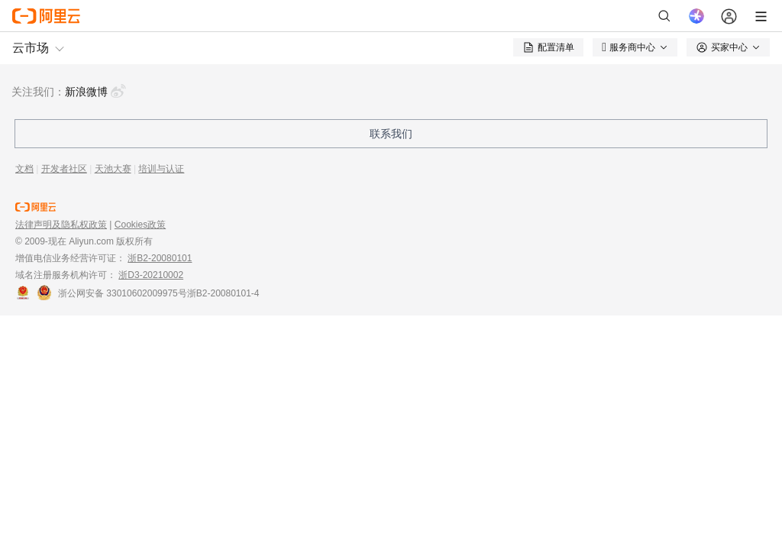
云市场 (30, 47)
